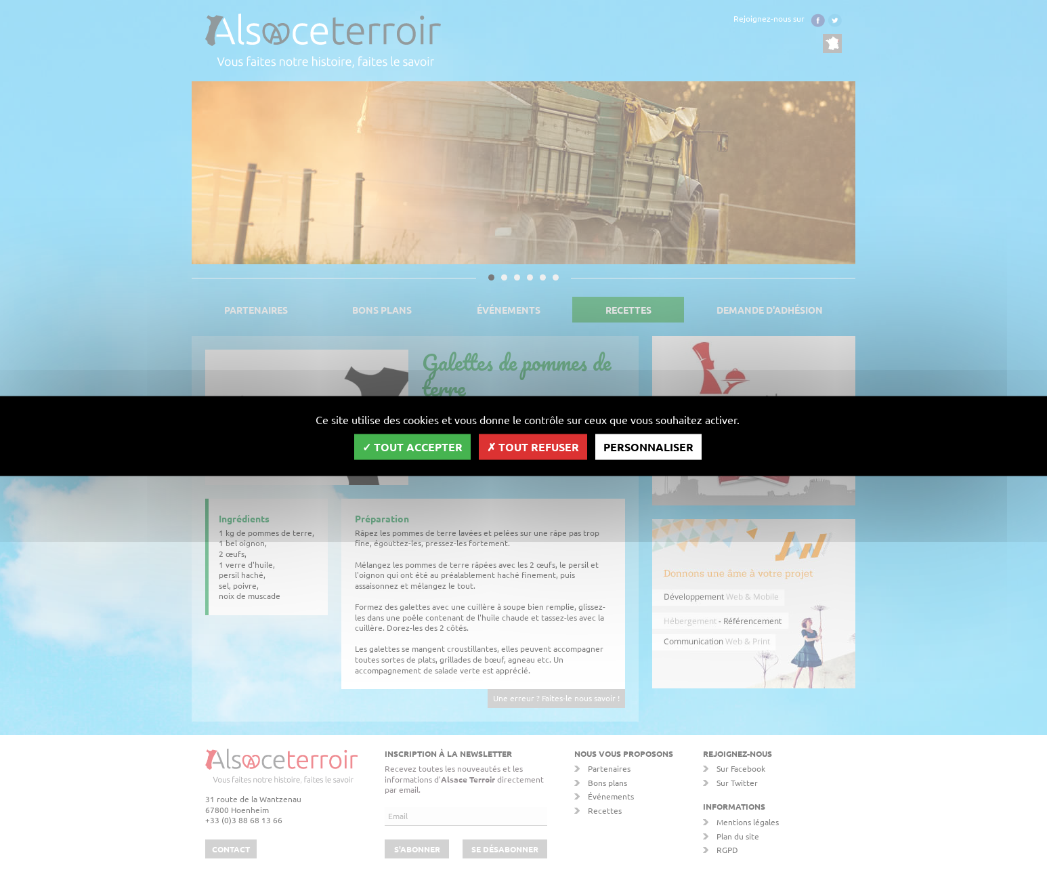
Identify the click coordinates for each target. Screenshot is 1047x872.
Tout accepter (412, 447)
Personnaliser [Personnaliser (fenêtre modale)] (648, 447)
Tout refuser (533, 447)
